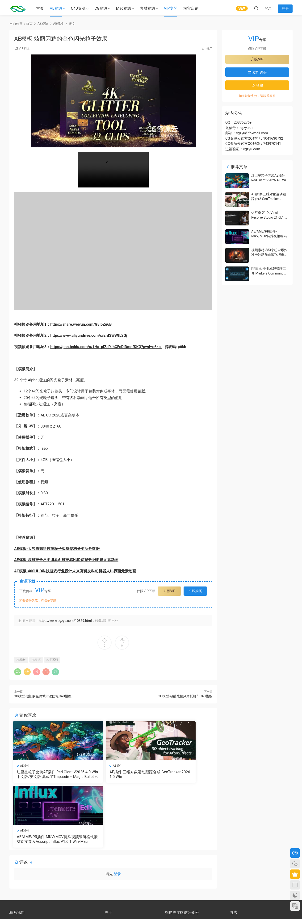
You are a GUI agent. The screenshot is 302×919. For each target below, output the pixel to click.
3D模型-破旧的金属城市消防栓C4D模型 (42, 696)
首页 (40, 8)
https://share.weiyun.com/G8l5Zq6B (81, 324)
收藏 (257, 85)
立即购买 (195, 591)
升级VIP (169, 591)
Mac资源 (123, 8)
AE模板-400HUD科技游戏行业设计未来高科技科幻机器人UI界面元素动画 (75, 571)
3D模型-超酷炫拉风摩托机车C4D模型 (185, 696)
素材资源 (147, 8)
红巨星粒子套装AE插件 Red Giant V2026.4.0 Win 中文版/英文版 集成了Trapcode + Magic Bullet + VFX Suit (45, 774)
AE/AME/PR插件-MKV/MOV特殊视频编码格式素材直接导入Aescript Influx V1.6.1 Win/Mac (180, 774)
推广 (209, 48)
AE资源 (56, 8)
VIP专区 (170, 8)
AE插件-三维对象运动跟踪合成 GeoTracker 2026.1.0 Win (112, 774)
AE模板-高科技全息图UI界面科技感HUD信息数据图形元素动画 (66, 559)
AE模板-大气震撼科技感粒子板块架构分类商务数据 (57, 548)
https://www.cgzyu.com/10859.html (65, 621)
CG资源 (100, 8)
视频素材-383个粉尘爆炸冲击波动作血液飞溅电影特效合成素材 (269, 254)
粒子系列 (52, 659)
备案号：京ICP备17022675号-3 (151, 907)
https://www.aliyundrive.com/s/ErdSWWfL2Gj (89, 335)
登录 (117, 811)
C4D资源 (78, 8)
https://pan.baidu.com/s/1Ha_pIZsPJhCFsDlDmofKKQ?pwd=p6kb (106, 347)
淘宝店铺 (190, 8)
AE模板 (21, 659)
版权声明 (110, 864)
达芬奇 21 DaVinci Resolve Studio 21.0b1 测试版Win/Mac (269, 217)
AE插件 (25, 765)
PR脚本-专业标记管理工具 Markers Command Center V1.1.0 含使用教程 (270, 273)
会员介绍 (110, 860)
